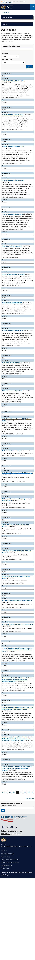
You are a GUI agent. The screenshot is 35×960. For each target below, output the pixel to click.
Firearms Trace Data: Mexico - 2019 (12, 330)
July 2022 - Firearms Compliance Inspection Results (17, 600)
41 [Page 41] (21, 792)
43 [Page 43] (28, 792)
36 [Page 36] (2, 792)
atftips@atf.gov (16, 834)
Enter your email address (8, 805)
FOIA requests (5, 856)
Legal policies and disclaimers (10, 859)
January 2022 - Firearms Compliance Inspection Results (16, 577)
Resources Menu (7, 17)
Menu (32, 6)
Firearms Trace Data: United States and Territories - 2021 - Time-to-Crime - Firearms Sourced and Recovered (17, 768)
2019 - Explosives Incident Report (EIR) (13, 274)
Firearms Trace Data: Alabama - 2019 (13, 180)
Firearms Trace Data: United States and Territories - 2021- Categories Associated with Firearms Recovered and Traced (17, 679)
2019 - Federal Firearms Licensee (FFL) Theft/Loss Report (16, 419)
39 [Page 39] (14, 792)
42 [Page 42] (25, 792)
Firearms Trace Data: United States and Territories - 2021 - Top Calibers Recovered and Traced (17, 708)
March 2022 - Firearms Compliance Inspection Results (15, 525)
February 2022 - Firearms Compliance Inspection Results (16, 551)
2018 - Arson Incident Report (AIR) (12, 391)
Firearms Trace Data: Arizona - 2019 (12, 114)
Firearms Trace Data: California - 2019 (13, 80)
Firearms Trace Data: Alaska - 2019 (12, 214)
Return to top (30, 798)
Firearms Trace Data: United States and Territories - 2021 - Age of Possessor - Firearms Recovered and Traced (17, 650)
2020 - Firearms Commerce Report (12, 302)
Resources (6, 12)
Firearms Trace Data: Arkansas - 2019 (13, 146)
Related (5, 24)
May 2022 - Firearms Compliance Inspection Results (17, 624)
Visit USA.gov (5, 875)
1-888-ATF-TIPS (5, 834)
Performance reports (7, 865)
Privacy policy (5, 868)
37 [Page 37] (6, 792)
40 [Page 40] (17, 792)
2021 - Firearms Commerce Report (12, 451)
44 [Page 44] (32, 792)
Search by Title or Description (11, 46)
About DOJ (4, 851)
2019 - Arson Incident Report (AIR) (12, 246)
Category (5, 53)
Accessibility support (7, 853)
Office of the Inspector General (10, 862)
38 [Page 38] (10, 792)
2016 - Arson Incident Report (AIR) (12, 362)
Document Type (7, 59)
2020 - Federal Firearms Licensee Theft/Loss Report (17, 473)
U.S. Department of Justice (23, 846)
